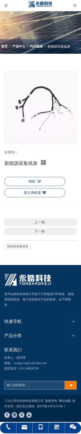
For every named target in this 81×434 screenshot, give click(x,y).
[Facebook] (7, 415)
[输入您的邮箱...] (34, 385)
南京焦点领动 (25, 406)
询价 (35, 181)
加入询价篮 (35, 192)
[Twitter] (21, 415)
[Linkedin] (14, 415)
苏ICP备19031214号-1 (51, 406)
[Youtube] (29, 415)
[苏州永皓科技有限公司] (27, 280)
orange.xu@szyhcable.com (30, 363)
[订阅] (71, 385)
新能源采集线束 (17, 246)
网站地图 (65, 400)
